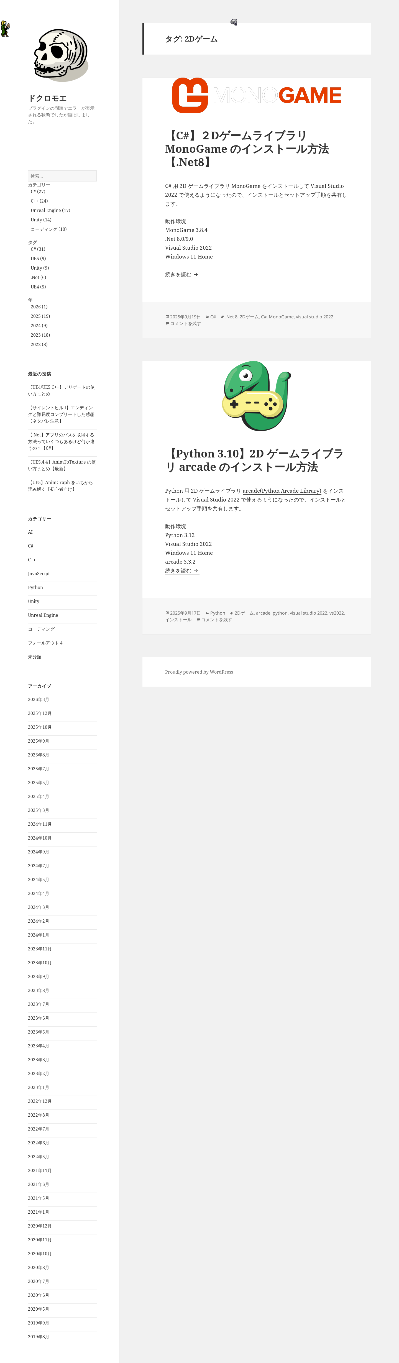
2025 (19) (40, 316)
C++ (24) (39, 201)
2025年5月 (38, 782)
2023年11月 (40, 949)
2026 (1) (39, 307)
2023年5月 (38, 1032)
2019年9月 (38, 1323)
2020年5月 (38, 1309)
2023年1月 (38, 1087)
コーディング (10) (49, 229)
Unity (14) (41, 220)
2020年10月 (40, 1254)
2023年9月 (38, 976)
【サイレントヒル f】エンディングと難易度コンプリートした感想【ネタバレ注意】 (61, 414)
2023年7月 (38, 1004)
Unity (33, 601)
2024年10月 (40, 838)
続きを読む (182, 274)
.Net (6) (38, 277)
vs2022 (336, 613)
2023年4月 (38, 1046)
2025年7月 (38, 769)
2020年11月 (40, 1240)
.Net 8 (231, 317)
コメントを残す (185, 323)
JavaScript (39, 574)
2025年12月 (40, 713)
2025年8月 (38, 755)
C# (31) (38, 249)
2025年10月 (40, 727)
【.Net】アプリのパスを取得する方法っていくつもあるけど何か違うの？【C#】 (61, 441)
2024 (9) (39, 326)
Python (35, 587)
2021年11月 (40, 1170)
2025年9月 (38, 741)
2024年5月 (38, 879)
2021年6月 (38, 1184)
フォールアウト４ (45, 643)
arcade (263, 613)
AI (30, 532)
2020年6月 (38, 1295)
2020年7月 (38, 1281)
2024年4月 (38, 893)
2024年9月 (38, 852)
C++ (32, 560)
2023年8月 (38, 990)
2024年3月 (38, 907)
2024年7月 (38, 866)
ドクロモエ (47, 98)
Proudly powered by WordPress (199, 672)
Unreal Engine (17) (50, 210)
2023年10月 (40, 963)
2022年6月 (38, 1143)
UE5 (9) (38, 258)
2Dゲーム (249, 317)
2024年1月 (38, 935)
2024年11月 (40, 824)
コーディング (41, 629)
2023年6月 (38, 1018)
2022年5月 (38, 1157)
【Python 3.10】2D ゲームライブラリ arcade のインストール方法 (254, 460)
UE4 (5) (38, 287)
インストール (178, 620)
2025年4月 (38, 796)
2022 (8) (39, 344)
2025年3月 (38, 810)
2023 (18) (40, 335)
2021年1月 (38, 1212)
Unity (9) (40, 268)
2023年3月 (38, 1060)
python (280, 613)
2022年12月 (40, 1101)
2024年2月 (38, 921)
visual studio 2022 (314, 317)
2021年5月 (38, 1198)
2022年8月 (38, 1115)
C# (30, 546)
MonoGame (281, 317)
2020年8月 (38, 1267)
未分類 (34, 657)
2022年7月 (38, 1129)
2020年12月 (40, 1226)
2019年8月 (38, 1337)
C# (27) (38, 191)
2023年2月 (38, 1073)
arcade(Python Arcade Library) (282, 490)
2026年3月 (38, 699)
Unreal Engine (43, 615)
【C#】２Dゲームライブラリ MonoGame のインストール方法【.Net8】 (247, 148)
